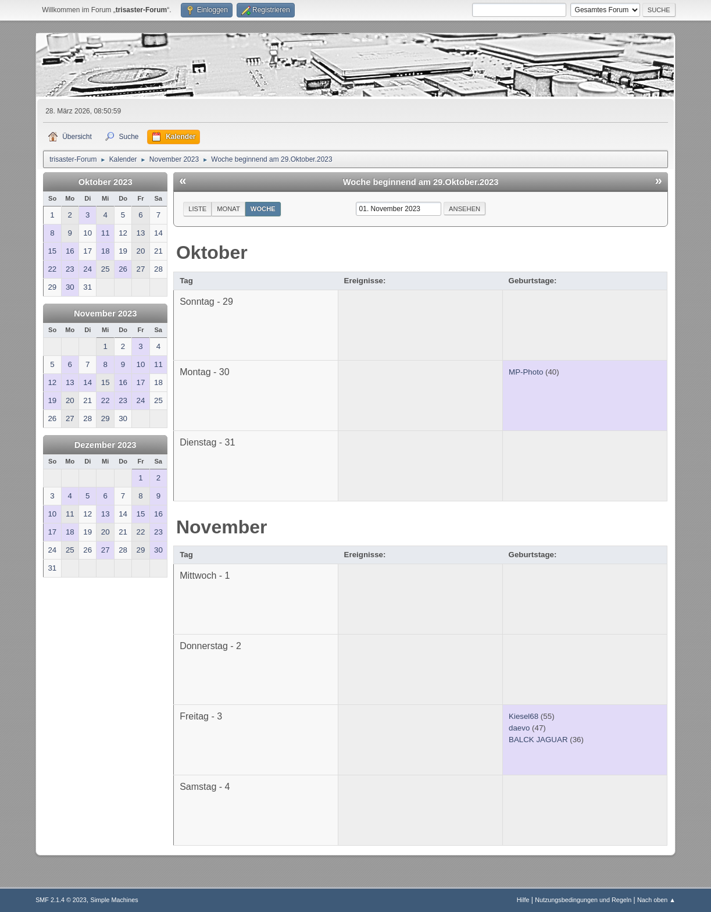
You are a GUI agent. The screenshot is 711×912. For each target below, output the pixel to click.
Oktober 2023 (105, 182)
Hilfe (523, 899)
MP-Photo (526, 372)
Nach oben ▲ (656, 899)
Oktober (212, 252)
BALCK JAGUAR (538, 739)
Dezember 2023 (105, 445)
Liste (197, 208)
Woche (263, 208)
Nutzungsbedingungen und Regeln (583, 899)
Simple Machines (114, 899)
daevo (519, 728)
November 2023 (105, 313)
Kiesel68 (523, 716)
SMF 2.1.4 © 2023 (61, 899)
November (221, 526)
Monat (228, 208)
